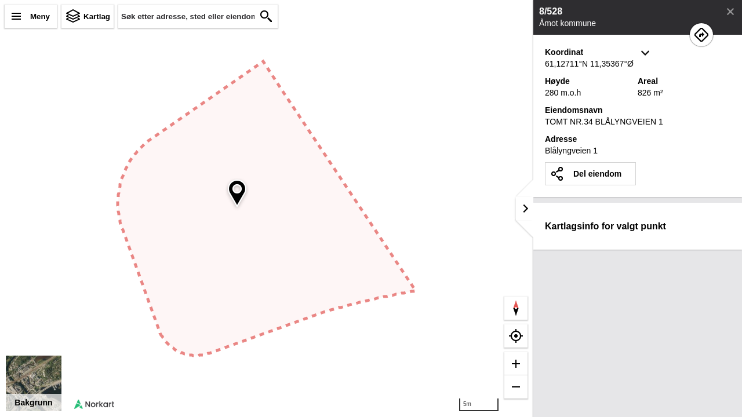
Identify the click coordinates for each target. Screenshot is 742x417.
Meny (40, 16)
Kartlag (96, 16)
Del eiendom (597, 173)
